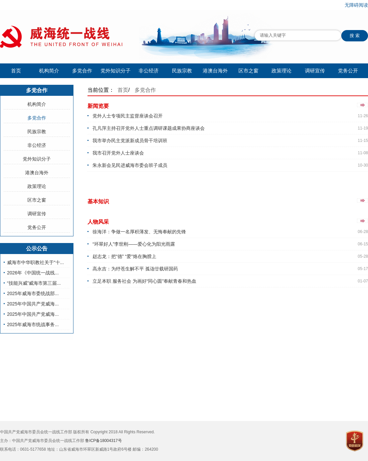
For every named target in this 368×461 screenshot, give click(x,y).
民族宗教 (182, 70)
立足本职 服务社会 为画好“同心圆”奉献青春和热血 (144, 281)
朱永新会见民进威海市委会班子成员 (130, 165)
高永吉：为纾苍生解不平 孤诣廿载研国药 (135, 268)
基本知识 (98, 201)
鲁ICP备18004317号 (103, 440)
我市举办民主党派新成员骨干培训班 (130, 140)
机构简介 (49, 70)
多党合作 (82, 70)
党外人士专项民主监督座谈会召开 (128, 116)
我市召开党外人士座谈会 (118, 153)
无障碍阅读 (356, 5)
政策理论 (281, 70)
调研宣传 (315, 70)
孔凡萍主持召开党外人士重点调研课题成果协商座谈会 (149, 128)
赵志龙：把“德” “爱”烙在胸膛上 (124, 256)
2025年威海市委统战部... (33, 293)
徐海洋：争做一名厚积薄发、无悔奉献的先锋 (139, 231)
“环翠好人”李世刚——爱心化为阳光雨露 (134, 244)
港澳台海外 (215, 70)
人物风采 (98, 222)
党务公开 (348, 70)
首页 (16, 70)
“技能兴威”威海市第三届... (34, 283)
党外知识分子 (116, 70)
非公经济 (149, 70)
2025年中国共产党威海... (33, 303)
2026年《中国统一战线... (33, 272)
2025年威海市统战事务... (33, 324)
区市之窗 (248, 70)
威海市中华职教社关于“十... (35, 262)
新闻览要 (98, 106)
